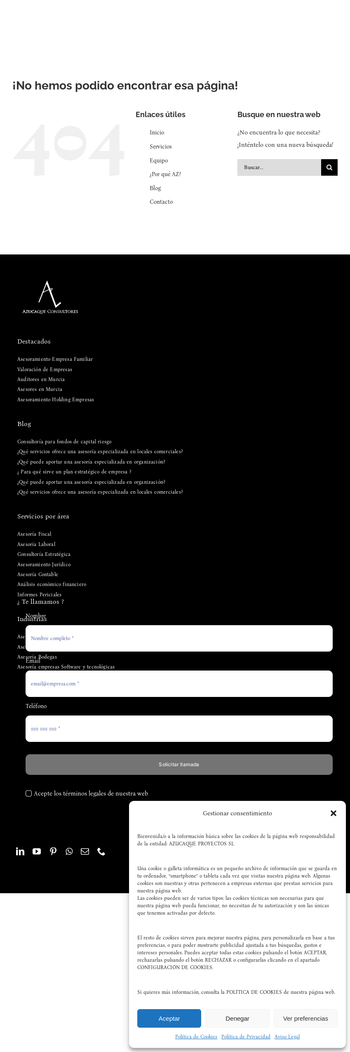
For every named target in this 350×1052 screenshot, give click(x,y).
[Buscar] (329, 167)
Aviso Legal (287, 1037)
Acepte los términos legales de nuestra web (91, 793)
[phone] (101, 851)
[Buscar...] (279, 167)
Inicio (157, 132)
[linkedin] (20, 851)
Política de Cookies (196, 1037)
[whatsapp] (69, 851)
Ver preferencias (305, 1018)
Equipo (159, 160)
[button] (333, 813)
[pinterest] (53, 851)
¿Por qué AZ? (165, 174)
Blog (155, 188)
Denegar (237, 1018)
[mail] (85, 851)
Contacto (161, 201)
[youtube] (37, 851)
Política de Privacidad (245, 1037)
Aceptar (169, 1018)
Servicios (161, 146)
